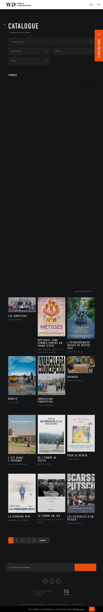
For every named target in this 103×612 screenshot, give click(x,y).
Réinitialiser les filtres (19, 34)
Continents (16, 94)
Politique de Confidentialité (59, 606)
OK (92, 609)
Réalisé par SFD (77, 606)
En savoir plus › (78, 609)
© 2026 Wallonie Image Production (33, 606)
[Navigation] (92, 4)
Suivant (43, 542)
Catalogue (23, 26)
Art (12, 85)
